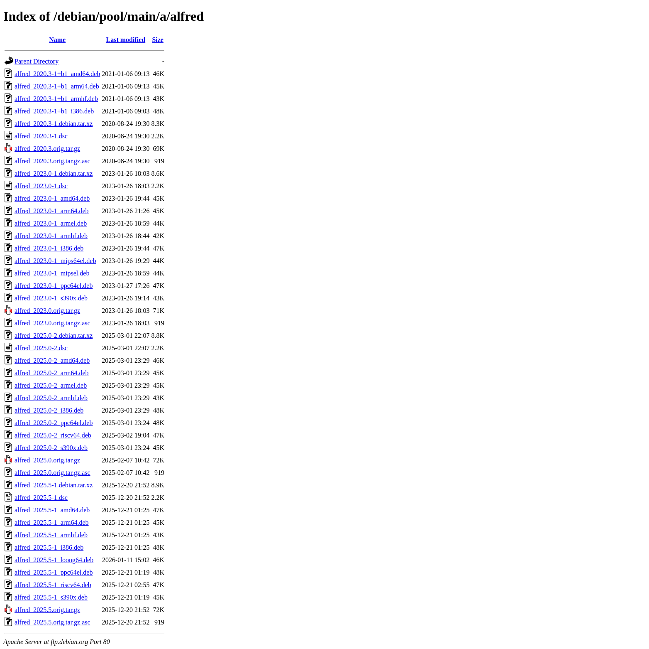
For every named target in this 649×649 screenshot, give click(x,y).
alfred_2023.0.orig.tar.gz (47, 310)
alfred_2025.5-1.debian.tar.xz (54, 485)
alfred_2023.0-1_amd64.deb (52, 198)
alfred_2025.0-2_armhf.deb (51, 397)
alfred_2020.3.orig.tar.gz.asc (52, 161)
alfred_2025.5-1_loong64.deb (54, 559)
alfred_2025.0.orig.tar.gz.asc (52, 472)
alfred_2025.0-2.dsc (41, 348)
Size (157, 39)
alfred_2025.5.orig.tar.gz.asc (52, 622)
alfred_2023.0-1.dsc (41, 185)
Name (57, 39)
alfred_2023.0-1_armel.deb (51, 223)
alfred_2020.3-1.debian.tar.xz (54, 123)
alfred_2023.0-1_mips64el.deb (55, 260)
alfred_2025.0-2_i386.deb (49, 410)
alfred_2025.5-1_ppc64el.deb (54, 572)
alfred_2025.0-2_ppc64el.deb (54, 422)
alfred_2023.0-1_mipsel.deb (52, 273)
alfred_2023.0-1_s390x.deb (51, 298)
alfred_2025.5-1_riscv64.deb (53, 584)
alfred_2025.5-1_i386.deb (49, 547)
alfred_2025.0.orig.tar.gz (47, 460)
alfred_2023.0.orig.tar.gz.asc (52, 323)
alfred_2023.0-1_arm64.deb (52, 210)
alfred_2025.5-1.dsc (41, 497)
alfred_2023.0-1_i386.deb (49, 248)
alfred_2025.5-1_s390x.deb (51, 597)
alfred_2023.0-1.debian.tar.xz (54, 173)
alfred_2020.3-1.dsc (41, 136)
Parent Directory (37, 61)
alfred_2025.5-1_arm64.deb (52, 522)
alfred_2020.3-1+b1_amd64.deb (57, 73)
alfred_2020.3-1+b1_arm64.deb (57, 86)
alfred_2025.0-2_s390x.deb (51, 447)
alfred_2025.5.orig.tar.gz (47, 609)
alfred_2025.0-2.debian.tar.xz (54, 335)
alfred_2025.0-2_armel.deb (51, 385)
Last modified (126, 39)
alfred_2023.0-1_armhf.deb (51, 235)
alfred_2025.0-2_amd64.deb (52, 360)
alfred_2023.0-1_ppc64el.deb (54, 285)
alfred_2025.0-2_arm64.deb (52, 372)
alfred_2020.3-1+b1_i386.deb (54, 111)
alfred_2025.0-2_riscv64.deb (53, 435)
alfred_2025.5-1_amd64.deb (52, 510)
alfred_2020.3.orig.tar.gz (47, 148)
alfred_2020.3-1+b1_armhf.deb (56, 98)
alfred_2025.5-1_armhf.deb (51, 534)
